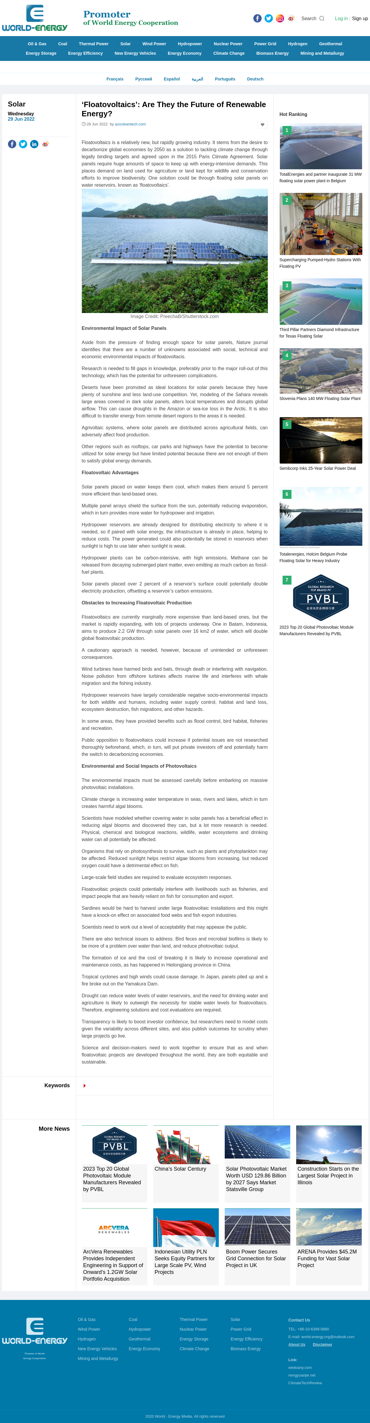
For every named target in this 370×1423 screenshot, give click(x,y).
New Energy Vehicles (135, 53)
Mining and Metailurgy (322, 53)
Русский (143, 79)
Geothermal (330, 43)
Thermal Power (93, 43)
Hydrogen (297, 43)
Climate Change (229, 53)
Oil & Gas (37, 43)
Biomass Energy (272, 53)
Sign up (360, 18)
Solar (125, 43)
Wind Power (154, 43)
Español (172, 79)
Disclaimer (322, 1344)
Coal (62, 43)
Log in (341, 18)
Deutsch (255, 79)
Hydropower (190, 43)
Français (115, 79)
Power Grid (265, 43)
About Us (297, 1344)
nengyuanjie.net (302, 1375)
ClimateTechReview (305, 1383)
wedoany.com (300, 1367)
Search (309, 18)
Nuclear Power (228, 43)
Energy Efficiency (85, 53)
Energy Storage (41, 53)
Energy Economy (184, 53)
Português (225, 79)
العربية (197, 79)
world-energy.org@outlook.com (328, 1337)
